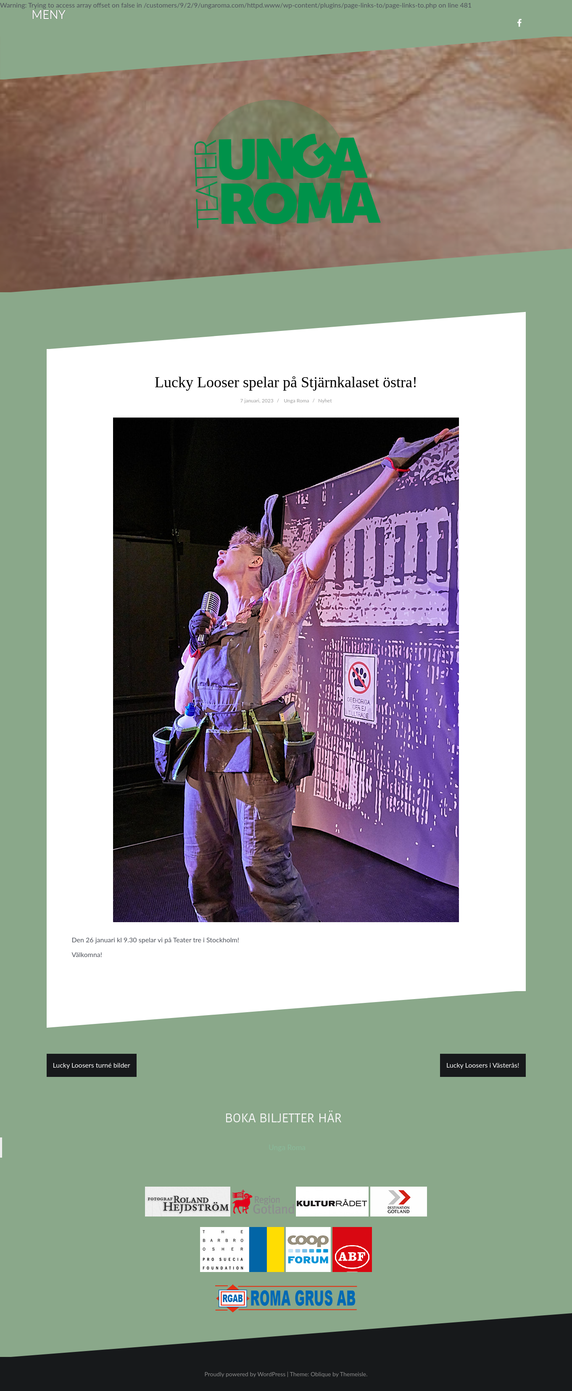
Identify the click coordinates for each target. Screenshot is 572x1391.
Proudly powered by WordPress (245, 1374)
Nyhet (325, 400)
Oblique (321, 1374)
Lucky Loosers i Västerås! (482, 1065)
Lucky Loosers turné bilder (91, 1065)
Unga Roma (296, 400)
